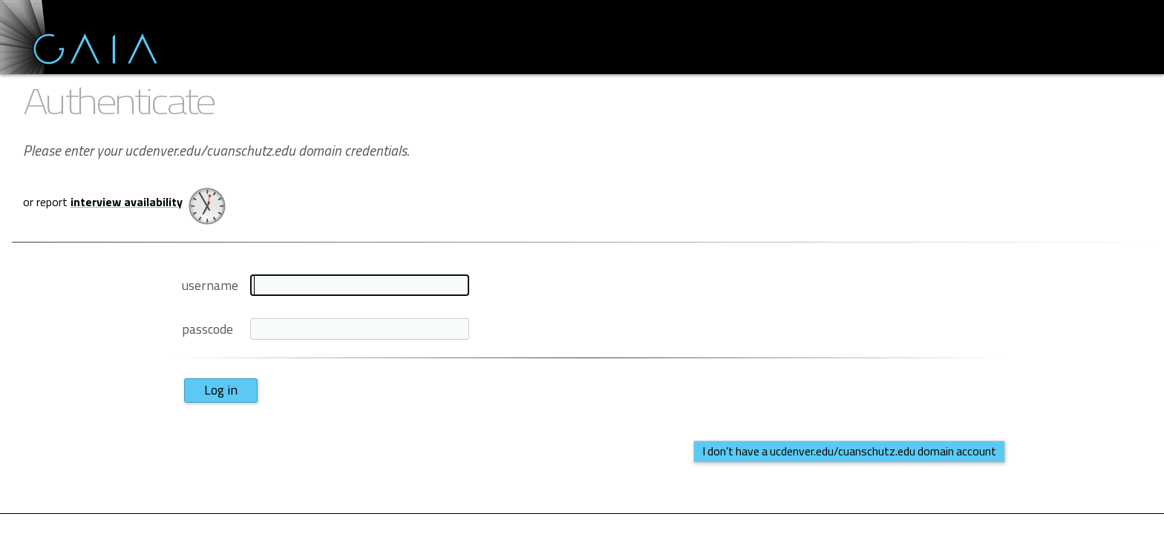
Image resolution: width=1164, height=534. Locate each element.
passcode (207, 329)
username (210, 285)
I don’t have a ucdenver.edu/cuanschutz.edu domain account (849, 451)
